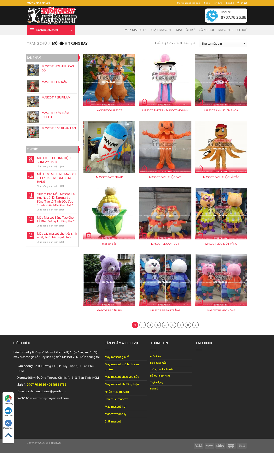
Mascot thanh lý (115, 414)
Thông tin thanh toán (161, 369)
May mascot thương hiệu (122, 384)
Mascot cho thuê (232, 30)
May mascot (136, 30)
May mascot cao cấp (188, 2)
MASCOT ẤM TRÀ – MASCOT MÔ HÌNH (165, 110)
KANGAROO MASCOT (109, 110)
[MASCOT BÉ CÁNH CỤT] (165, 213)
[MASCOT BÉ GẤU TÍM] (109, 280)
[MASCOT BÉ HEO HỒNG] (221, 280)
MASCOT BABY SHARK (109, 177)
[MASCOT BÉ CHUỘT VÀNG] (221, 213)
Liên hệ (230, 2)
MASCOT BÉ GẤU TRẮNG (165, 310)
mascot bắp (109, 243)
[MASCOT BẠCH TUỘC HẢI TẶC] (221, 147)
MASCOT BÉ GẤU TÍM (109, 310)
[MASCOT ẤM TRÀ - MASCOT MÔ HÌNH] (165, 80)
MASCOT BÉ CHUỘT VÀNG (221, 243)
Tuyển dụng (156, 382)
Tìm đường (8, 400)
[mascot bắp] (109, 213)
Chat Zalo (8, 412)
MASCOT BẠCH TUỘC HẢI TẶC (221, 177)
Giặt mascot (161, 30)
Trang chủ (37, 43)
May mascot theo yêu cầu (122, 376)
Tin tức (218, 2)
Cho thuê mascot (116, 399)
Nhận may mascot (117, 392)
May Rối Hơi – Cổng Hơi (195, 30)
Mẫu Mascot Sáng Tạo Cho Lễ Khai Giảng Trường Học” (56, 219)
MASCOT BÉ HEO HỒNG (221, 310)
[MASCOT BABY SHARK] (109, 147)
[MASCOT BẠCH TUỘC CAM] (165, 147)
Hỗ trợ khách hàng (160, 375)
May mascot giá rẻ (117, 357)
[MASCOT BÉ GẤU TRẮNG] (165, 280)
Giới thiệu (155, 356)
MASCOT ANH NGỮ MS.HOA (221, 110)
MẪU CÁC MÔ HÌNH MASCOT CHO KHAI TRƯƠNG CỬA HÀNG (56, 177)
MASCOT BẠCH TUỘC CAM (165, 177)
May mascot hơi (115, 406)
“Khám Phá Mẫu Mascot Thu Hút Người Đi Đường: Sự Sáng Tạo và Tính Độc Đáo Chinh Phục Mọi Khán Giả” (56, 199)
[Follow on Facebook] (238, 3)
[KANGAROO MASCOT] (109, 80)
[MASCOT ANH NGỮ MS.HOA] (221, 80)
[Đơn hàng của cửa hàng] (223, 43)
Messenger (8, 424)
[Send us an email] (245, 3)
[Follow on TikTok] (242, 3)
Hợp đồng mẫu (158, 362)
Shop (207, 2)
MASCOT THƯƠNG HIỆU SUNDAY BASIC (54, 160)
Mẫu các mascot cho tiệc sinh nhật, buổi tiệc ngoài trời (57, 235)
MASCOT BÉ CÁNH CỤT (165, 243)
